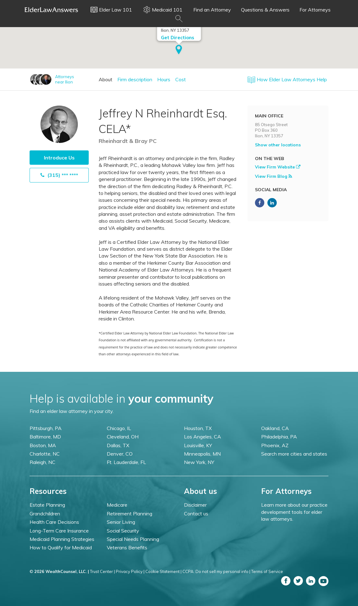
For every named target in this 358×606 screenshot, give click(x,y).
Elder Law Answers (51, 9)
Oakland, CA (275, 428)
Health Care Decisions (54, 522)
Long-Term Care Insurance (59, 531)
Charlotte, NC (45, 454)
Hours (163, 79)
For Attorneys (315, 10)
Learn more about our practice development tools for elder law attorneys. (294, 512)
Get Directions (177, 37)
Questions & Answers (265, 10)
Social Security (123, 531)
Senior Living (121, 522)
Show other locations (278, 145)
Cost (180, 79)
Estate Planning (47, 505)
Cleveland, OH (123, 436)
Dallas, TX (118, 445)
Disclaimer (195, 505)
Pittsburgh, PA (46, 428)
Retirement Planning (129, 513)
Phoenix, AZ (275, 445)
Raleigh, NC (42, 462)
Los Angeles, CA (202, 436)
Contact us (196, 513)
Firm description (134, 79)
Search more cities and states (294, 454)
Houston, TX (198, 428)
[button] (178, 49)
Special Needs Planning (133, 539)
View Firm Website (277, 167)
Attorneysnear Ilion (64, 79)
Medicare (117, 505)
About (105, 79)
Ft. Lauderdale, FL (126, 462)
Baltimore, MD (45, 436)
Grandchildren (45, 513)
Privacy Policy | (130, 571)
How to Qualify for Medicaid (61, 547)
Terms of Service (267, 571)
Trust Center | (102, 571)
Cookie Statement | (163, 571)
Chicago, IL (119, 428)
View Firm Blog (273, 176)
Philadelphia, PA (279, 436)
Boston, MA (43, 445)
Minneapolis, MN (202, 454)
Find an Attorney (212, 10)
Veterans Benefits (127, 547)
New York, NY (199, 462)
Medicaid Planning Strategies (62, 539)
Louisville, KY (198, 445)
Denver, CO (120, 454)
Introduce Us (59, 157)
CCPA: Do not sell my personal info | (216, 571)
